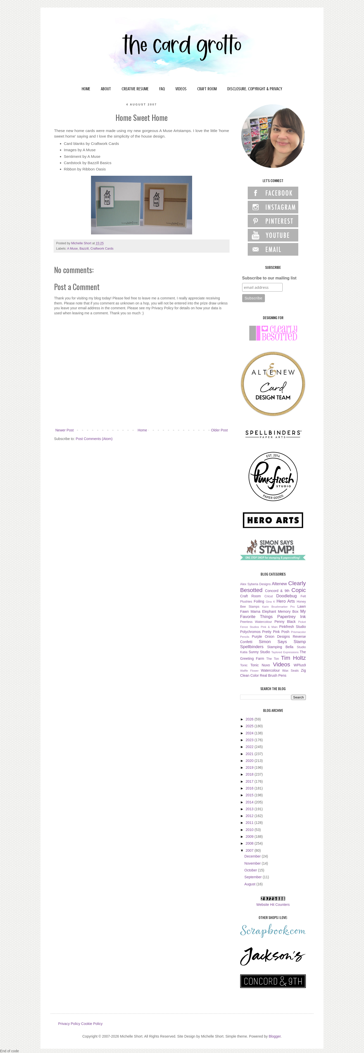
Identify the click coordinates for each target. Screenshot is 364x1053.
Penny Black (285, 622)
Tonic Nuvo (260, 665)
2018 (250, 774)
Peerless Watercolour (256, 622)
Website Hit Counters (273, 905)
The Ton (272, 659)
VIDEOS (181, 88)
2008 (250, 843)
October (251, 870)
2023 (250, 740)
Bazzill (83, 248)
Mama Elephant (263, 611)
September (253, 877)
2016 (250, 788)
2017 (250, 781)
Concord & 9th (277, 591)
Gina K (270, 601)
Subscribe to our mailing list (269, 278)
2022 (250, 747)
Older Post (219, 430)
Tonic (243, 665)
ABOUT (106, 88)
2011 (250, 823)
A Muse (72, 248)
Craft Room (250, 596)
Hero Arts (286, 601)
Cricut (268, 596)
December (253, 856)
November (253, 863)
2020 (250, 761)
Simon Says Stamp (282, 641)
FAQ (162, 88)
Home (142, 430)
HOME (86, 88)
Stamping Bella (280, 647)
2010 (250, 830)
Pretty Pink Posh (275, 632)
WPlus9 (300, 665)
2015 (250, 795)
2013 (250, 809)
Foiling (259, 601)
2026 (250, 719)
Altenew (279, 583)
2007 (250, 850)
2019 (250, 767)
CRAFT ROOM (207, 88)
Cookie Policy (92, 1024)
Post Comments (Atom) (94, 439)
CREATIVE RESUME (135, 88)
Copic (298, 590)
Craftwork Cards (101, 248)
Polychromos (250, 632)
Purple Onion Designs (271, 636)
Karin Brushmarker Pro (278, 606)
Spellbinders (251, 646)
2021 (250, 754)
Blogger (275, 1036)
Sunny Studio (259, 652)
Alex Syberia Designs (255, 584)
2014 (250, 802)
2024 (250, 733)
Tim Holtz (293, 658)
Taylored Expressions (285, 652)
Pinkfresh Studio (292, 627)
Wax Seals (290, 670)
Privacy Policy (69, 1024)
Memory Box (288, 611)
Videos (281, 664)
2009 (250, 837)
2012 (250, 816)
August (250, 884)
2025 (250, 726)
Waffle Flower (249, 670)
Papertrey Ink (291, 616)
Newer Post (64, 430)
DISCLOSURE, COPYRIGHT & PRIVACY (254, 88)
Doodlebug (286, 596)
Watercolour (270, 670)
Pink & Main (269, 626)
